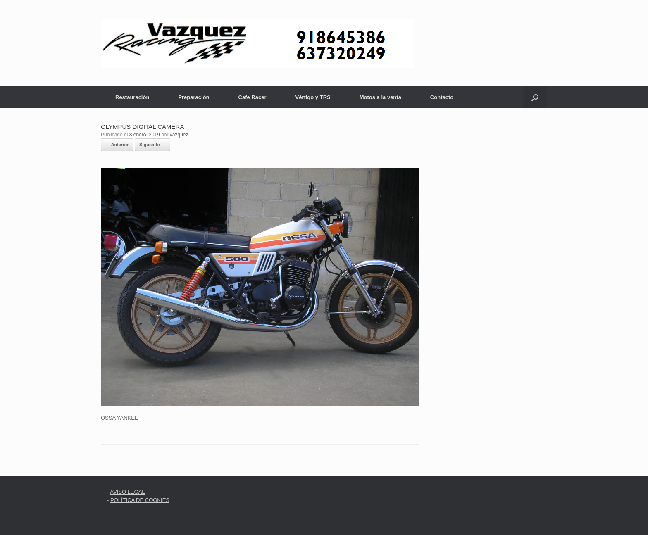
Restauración (132, 97)
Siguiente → (152, 144)
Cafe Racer (252, 97)
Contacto (441, 97)
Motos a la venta (380, 97)
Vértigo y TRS (312, 97)
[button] (535, 97)
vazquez (179, 135)
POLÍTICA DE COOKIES (139, 500)
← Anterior (117, 144)
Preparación (193, 97)
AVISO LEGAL (127, 492)
